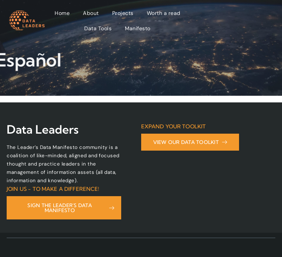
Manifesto (137, 28)
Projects (123, 13)
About (91, 13)
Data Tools (98, 28)
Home (62, 13)
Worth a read (163, 13)
